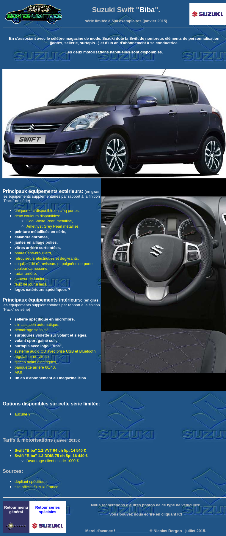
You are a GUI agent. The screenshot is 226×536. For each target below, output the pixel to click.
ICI (179, 514)
